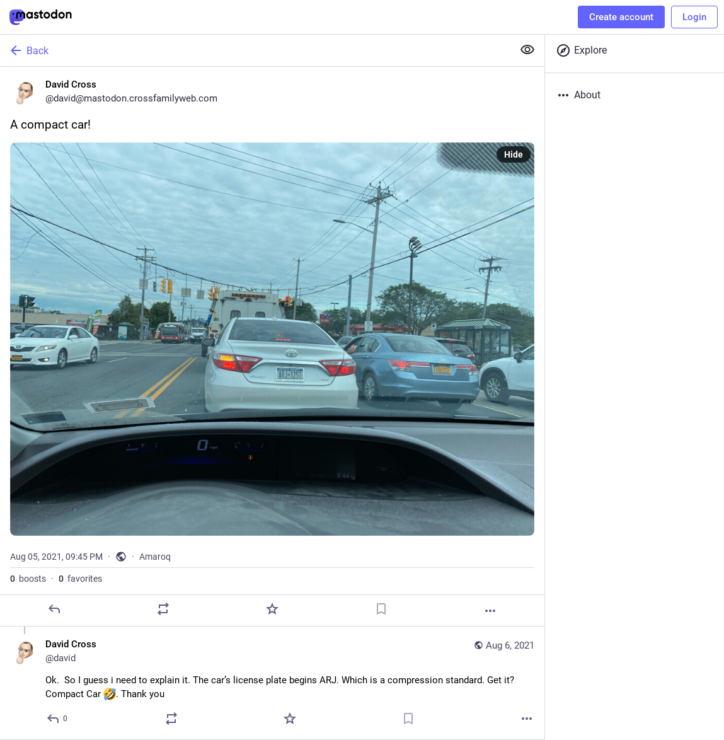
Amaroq (155, 557)
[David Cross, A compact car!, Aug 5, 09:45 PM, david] (272, 347)
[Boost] (163, 608)
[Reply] (54, 608)
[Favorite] (272, 608)
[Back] (255, 50)
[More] (490, 610)
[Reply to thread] (57, 718)
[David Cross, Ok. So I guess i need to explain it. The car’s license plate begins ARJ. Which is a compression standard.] (272, 683)
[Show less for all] (527, 50)
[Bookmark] (381, 608)
